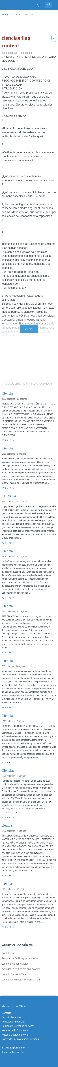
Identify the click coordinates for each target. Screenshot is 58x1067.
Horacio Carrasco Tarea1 (15, 974)
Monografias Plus (11, 14)
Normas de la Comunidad (15, 1030)
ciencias (28, 14)
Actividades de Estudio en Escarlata (21, 969)
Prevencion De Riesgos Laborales (20, 958)
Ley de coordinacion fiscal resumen (21, 979)
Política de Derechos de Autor (18, 1026)
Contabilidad (8, 953)
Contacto (6, 1013)
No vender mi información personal (20, 1039)
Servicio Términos (11, 1017)
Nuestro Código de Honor (15, 1034)
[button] (52, 42)
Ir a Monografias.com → (15, 1047)
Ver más (29, 329)
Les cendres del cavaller (15, 963)
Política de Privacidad (13, 1021)
